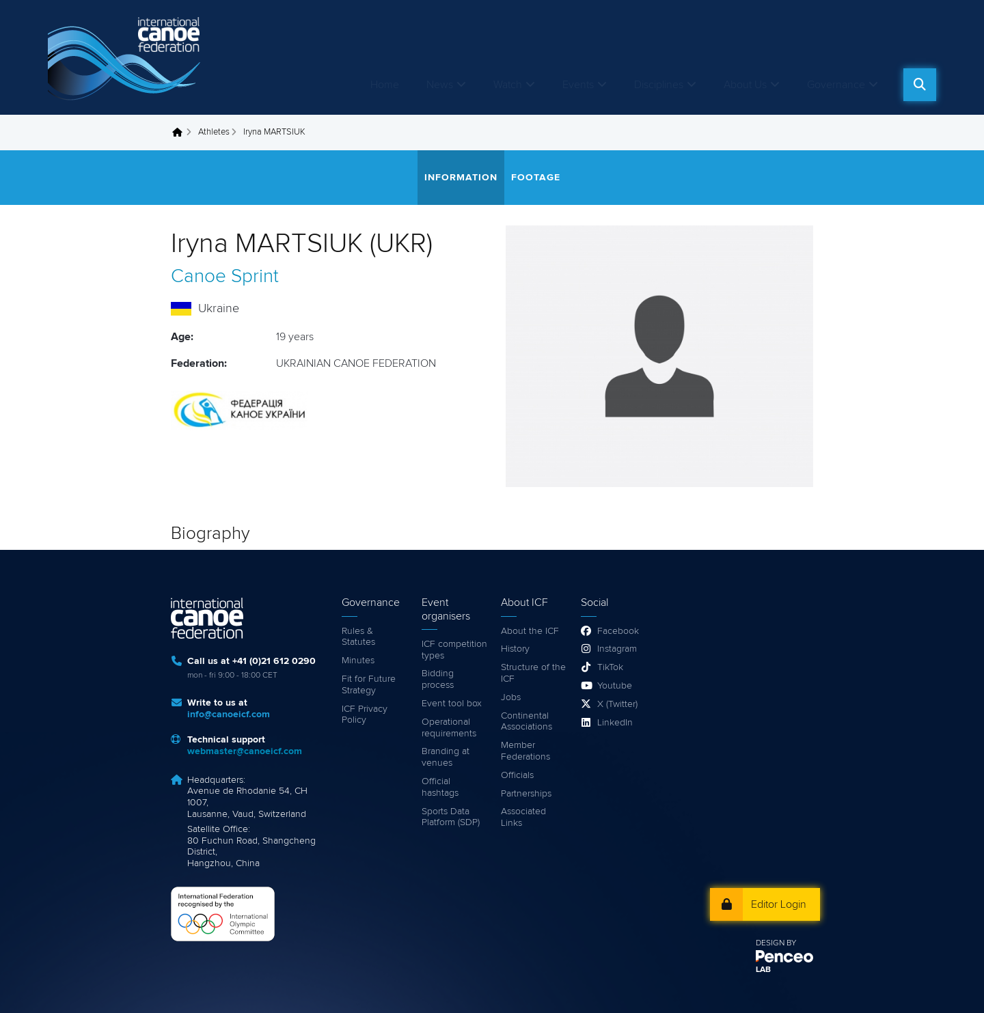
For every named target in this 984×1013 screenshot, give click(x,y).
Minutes (358, 660)
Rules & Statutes (358, 637)
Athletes (214, 132)
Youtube (614, 686)
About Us (745, 84)
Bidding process (438, 679)
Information (460, 177)
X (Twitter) (617, 704)
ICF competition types (454, 650)
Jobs (511, 697)
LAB (763, 970)
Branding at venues (445, 757)
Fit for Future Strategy (369, 684)
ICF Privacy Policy (364, 714)
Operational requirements (449, 727)
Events (578, 84)
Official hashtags (440, 787)
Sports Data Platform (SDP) (451, 817)
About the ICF (530, 631)
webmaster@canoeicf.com (244, 751)
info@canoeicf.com (228, 714)
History (515, 649)
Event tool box (452, 703)
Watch (507, 84)
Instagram (617, 649)
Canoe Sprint (225, 276)
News (439, 84)
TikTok (610, 667)
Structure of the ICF (533, 673)
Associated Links (523, 817)
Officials (517, 775)
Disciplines (658, 84)
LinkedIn (615, 722)
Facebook (618, 631)
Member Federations (525, 751)
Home (384, 84)
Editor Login (778, 904)
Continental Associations (526, 721)
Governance (836, 84)
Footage (535, 177)
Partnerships (526, 794)
